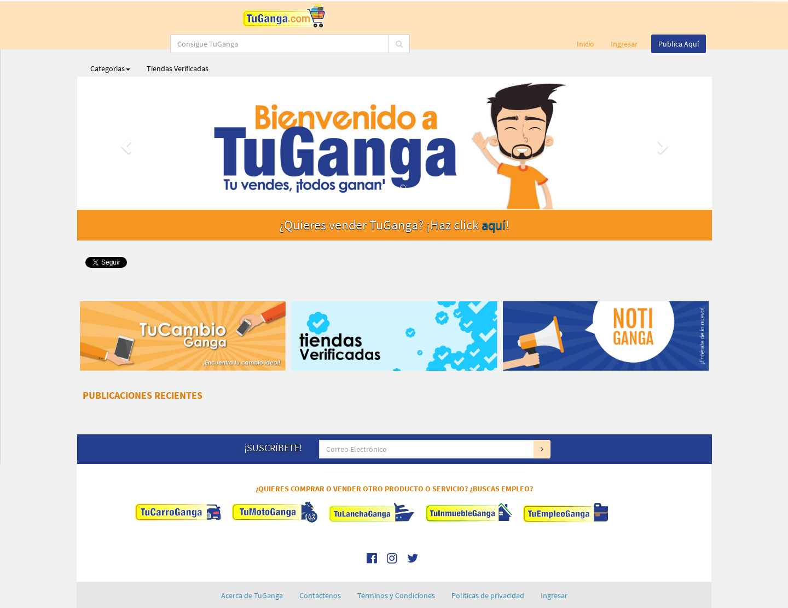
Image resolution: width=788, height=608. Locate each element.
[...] (350, 16)
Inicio (585, 16)
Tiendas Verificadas (177, 41)
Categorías (110, 41)
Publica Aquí (678, 16)
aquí (494, 197)
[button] (124, 115)
